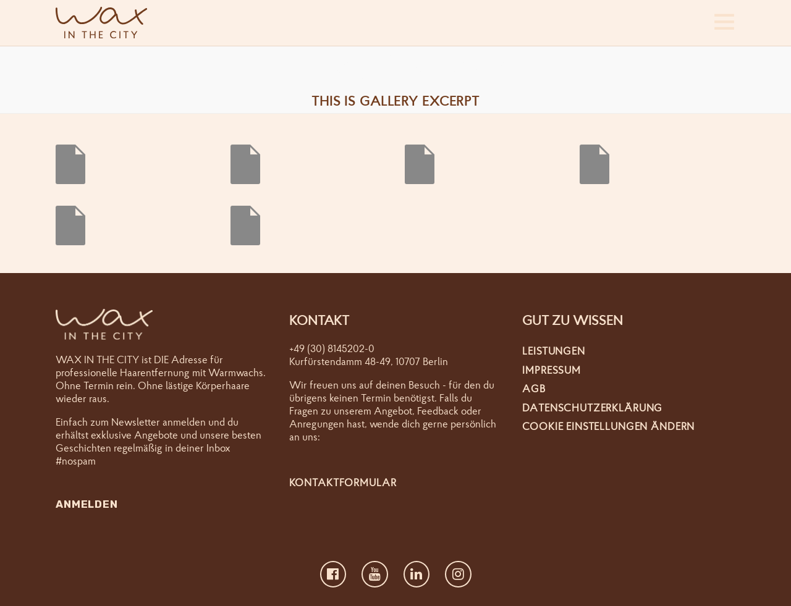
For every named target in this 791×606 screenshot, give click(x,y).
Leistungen (553, 350)
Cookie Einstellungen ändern (608, 425)
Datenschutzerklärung (592, 407)
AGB (534, 388)
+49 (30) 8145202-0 (331, 348)
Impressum (551, 369)
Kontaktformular (343, 482)
